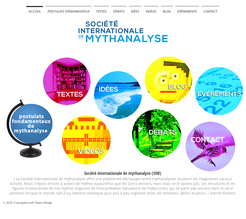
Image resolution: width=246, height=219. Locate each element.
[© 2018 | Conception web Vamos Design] (31, 202)
